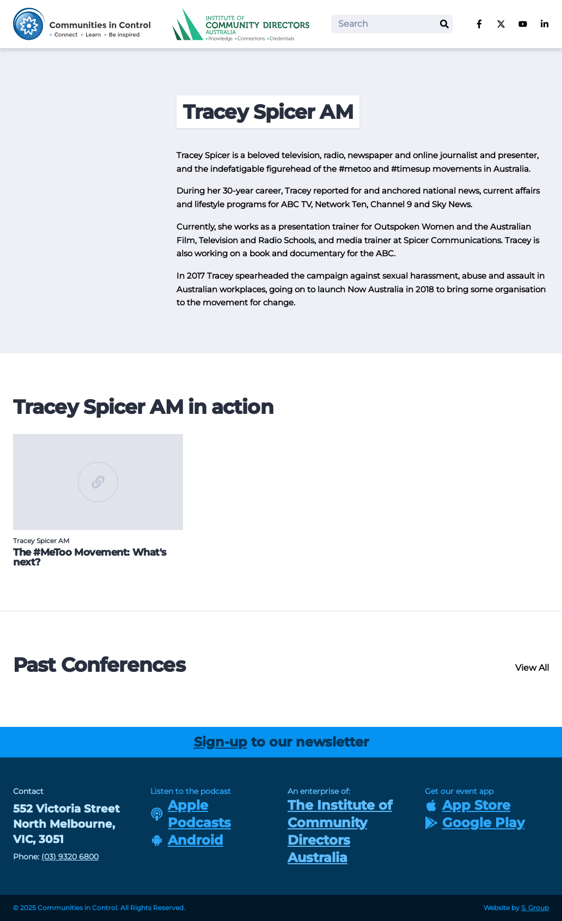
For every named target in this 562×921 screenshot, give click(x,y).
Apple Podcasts (190, 813)
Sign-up (220, 742)
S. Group (535, 908)
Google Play (474, 822)
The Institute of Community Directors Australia (340, 831)
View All (532, 668)
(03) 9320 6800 (70, 857)
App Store (467, 805)
